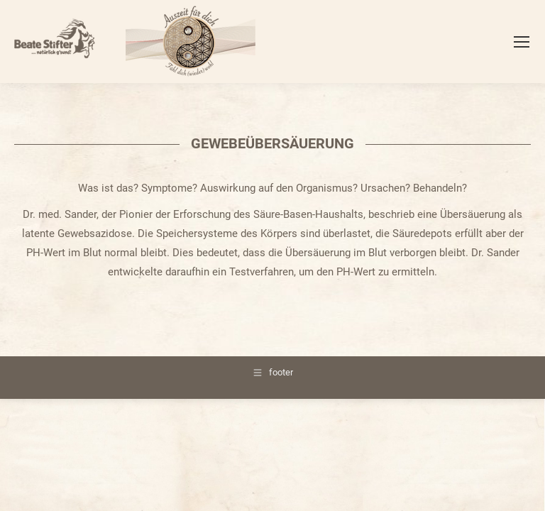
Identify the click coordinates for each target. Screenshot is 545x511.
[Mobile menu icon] (521, 42)
